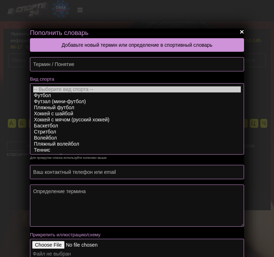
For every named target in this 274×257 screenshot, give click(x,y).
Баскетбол (137, 126)
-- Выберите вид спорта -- (137, 89)
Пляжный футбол (137, 108)
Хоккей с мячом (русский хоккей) (137, 120)
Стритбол (137, 132)
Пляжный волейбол (137, 144)
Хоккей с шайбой (137, 114)
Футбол (137, 95)
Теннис (137, 150)
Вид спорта (42, 79)
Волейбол (137, 138)
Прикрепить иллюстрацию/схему (65, 234)
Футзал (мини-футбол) (137, 102)
